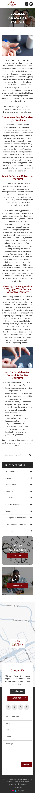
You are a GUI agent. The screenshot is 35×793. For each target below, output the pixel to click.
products (8, 511)
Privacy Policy (18, 782)
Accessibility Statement (17, 784)
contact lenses (10, 485)
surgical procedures (12, 504)
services (8, 478)
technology (9, 531)
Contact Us (17, 586)
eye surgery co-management (16, 518)
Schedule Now (17, 691)
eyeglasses (9, 491)
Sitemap (26, 782)
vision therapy (10, 471)
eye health (9, 498)
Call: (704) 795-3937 (17, 698)
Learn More (17, 555)
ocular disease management (15, 524)
